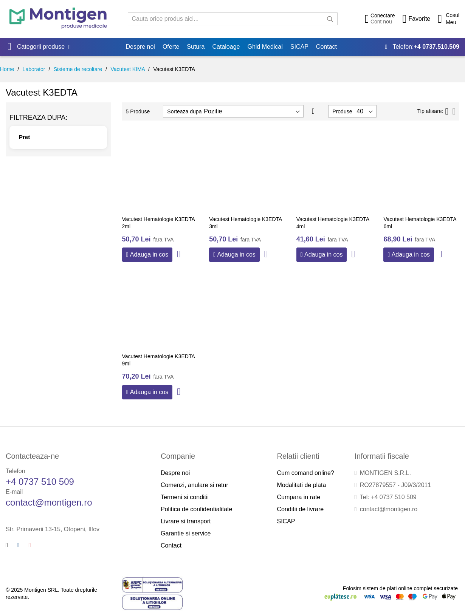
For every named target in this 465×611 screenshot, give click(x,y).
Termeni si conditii (185, 497)
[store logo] (58, 19)
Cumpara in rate (299, 497)
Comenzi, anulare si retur (194, 485)
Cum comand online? (305, 473)
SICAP (286, 521)
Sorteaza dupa (184, 111)
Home (7, 69)
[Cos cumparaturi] (448, 19)
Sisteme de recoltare (78, 69)
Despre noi (175, 473)
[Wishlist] (416, 19)
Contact (171, 545)
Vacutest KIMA (127, 69)
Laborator (34, 69)
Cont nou (381, 22)
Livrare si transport (186, 521)
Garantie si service (186, 533)
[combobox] (233, 18)
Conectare (382, 15)
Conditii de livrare (300, 509)
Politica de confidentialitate (196, 509)
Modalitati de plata (301, 485)
